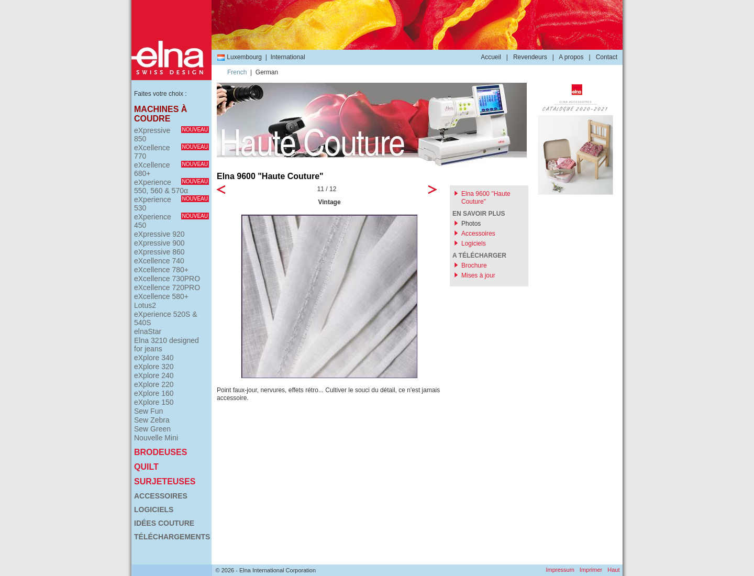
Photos (471, 223)
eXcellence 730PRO (167, 278)
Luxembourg (239, 57)
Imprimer (591, 570)
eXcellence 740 (159, 261)
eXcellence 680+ (171, 169)
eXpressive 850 (171, 134)
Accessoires (160, 496)
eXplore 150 (154, 402)
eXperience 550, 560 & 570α (171, 186)
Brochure (474, 265)
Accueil (491, 57)
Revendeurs (530, 57)
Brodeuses (160, 452)
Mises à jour (478, 275)
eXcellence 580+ (161, 296)
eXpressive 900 (159, 243)
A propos (571, 57)
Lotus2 (145, 305)
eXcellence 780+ (161, 269)
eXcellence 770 (171, 151)
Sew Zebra (152, 420)
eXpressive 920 (159, 234)
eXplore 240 (154, 375)
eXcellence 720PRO (167, 287)
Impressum (560, 570)
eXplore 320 (154, 366)
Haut (613, 570)
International (288, 57)
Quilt (146, 466)
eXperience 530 (171, 203)
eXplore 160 (154, 393)
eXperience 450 (171, 221)
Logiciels (153, 509)
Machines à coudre (160, 114)
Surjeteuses (164, 481)
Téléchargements (171, 537)
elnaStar (147, 331)
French (237, 72)
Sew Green (152, 429)
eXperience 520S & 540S (165, 318)
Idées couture (164, 523)
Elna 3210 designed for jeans (166, 344)
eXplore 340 (154, 357)
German (267, 72)
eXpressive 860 (159, 252)
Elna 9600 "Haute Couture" (486, 197)
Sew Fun (148, 411)
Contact (606, 57)
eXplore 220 (154, 384)
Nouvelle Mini (156, 438)
